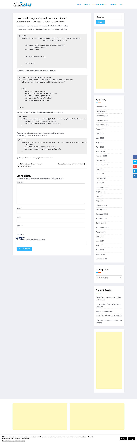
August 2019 (101, 232)
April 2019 (100, 250)
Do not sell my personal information (13, 441)
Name (19, 210)
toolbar (49, 159)
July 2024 (99, 133)
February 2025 (101, 107)
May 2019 (99, 245)
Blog (121, 4)
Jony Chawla (37, 21)
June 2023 (100, 174)
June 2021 (100, 183)
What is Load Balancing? (105, 311)
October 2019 (101, 223)
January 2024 (101, 160)
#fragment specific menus (27, 159)
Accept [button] (131, 439)
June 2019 (100, 241)
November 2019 (102, 219)
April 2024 (100, 147)
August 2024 (101, 129)
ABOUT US (87, 4)
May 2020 (99, 201)
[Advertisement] (109, 60)
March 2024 (100, 151)
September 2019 (102, 227)
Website (19, 227)
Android (47, 21)
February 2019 (101, 259)
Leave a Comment (58, 21)
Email (19, 218)
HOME (79, 4)
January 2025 (101, 111)
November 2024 (102, 120)
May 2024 (99, 142)
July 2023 (99, 169)
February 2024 (101, 156)
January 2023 (101, 178)
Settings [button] (123, 439)
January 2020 (101, 210)
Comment (20, 184)
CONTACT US (113, 4)
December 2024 (102, 116)
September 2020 (102, 187)
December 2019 (102, 214)
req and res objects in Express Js (108, 316)
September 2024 (102, 125)
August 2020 (101, 192)
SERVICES (95, 4)
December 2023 (102, 165)
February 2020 (101, 205)
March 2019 (100, 254)
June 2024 (100, 138)
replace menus (42, 159)
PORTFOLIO (103, 4)
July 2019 (99, 236)
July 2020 (99, 196)
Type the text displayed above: (35, 241)
